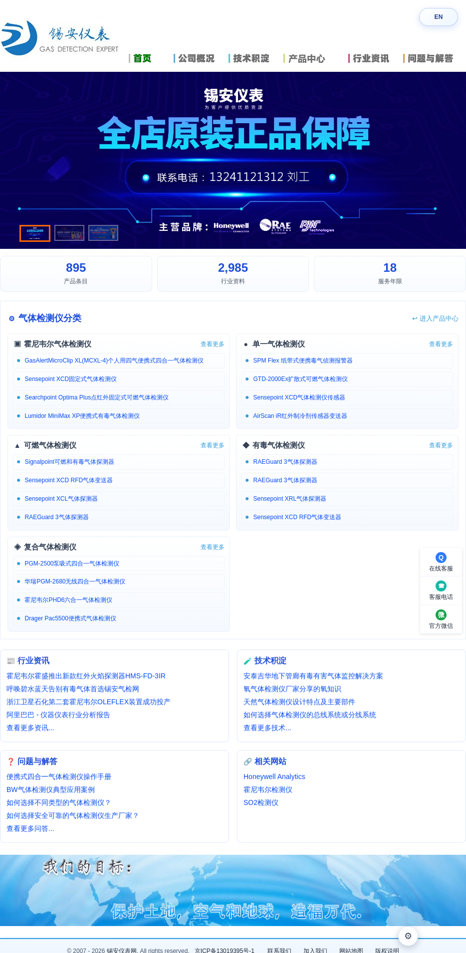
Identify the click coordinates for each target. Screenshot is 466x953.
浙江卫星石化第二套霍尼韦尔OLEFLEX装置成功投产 (88, 703)
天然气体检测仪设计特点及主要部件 (299, 703)
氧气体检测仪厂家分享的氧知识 (292, 690)
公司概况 (199, 58)
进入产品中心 (435, 318)
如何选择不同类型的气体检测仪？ (58, 804)
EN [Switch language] (438, 16)
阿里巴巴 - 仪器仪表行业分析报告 (58, 716)
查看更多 (213, 344)
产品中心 (313, 58)
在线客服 (441, 568)
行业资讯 (373, 58)
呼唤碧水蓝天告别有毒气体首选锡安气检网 (72, 690)
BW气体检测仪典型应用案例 (50, 791)
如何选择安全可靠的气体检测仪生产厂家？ (72, 817)
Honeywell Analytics (274, 778)
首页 (149, 58)
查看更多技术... (267, 729)
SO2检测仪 (260, 804)
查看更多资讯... (30, 729)
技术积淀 (253, 58)
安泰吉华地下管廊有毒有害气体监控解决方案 (313, 677)
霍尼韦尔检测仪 (267, 791)
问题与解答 (434, 58)
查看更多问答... (30, 830)
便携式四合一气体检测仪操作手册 (58, 778)
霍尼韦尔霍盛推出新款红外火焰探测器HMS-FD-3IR (86, 677)
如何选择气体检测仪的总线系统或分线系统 (309, 716)
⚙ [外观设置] (408, 936)
